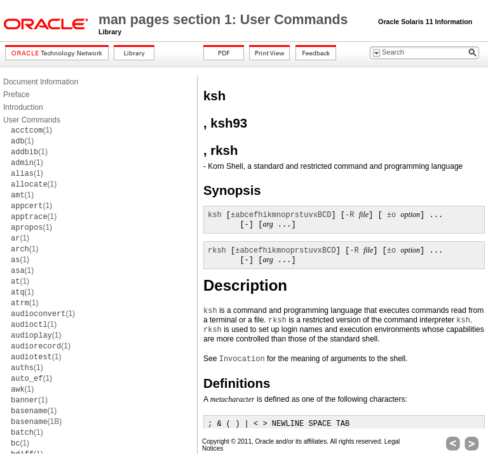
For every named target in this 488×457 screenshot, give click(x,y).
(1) (31, 130)
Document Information (40, 81)
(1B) (36, 421)
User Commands (31, 120)
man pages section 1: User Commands (224, 19)
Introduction (23, 107)
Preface (16, 94)
